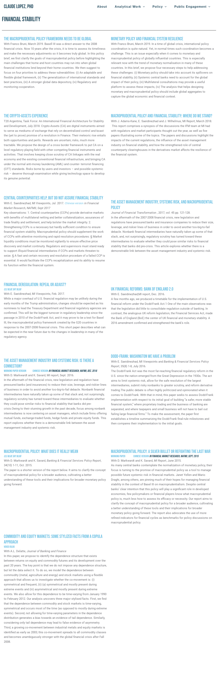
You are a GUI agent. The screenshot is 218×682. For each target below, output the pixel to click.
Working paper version (15, 371)
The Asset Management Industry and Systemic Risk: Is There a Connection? (50, 363)
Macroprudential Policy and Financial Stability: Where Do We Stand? (158, 118)
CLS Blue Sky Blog (13, 289)
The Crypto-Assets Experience (27, 116)
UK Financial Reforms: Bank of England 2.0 (143, 289)
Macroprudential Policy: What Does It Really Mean (42, 451)
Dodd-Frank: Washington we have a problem (144, 356)
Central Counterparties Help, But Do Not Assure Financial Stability (55, 198)
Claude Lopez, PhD (18, 7)
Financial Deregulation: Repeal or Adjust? (36, 284)
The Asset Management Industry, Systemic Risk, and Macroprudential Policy (150, 204)
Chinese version (75, 203)
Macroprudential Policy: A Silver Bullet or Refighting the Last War (159, 454)
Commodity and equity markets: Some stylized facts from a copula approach (55, 544)
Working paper (122, 462)
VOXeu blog (10, 552)
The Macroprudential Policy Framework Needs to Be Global (49, 39)
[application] (147, 6)
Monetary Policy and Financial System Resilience (148, 39)
